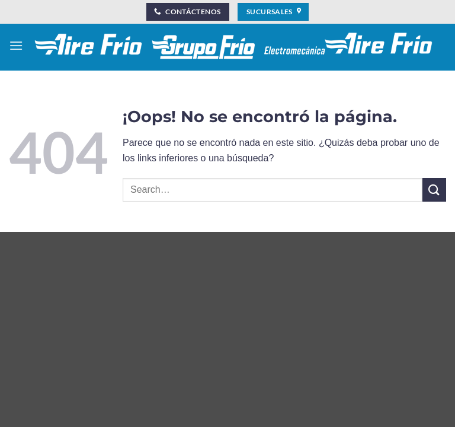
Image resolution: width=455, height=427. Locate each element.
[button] (16, 45)
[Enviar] (434, 189)
